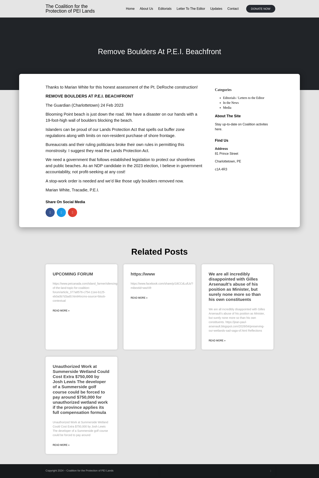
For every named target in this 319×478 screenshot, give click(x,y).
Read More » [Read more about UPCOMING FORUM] (61, 310)
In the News (231, 102)
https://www (143, 274)
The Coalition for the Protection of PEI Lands (70, 9)
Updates (216, 8)
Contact (233, 8)
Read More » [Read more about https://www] (139, 297)
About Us (146, 8)
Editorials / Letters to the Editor (243, 98)
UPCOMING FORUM (73, 274)
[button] (50, 212)
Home (130, 8)
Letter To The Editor (191, 8)
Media (227, 107)
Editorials (165, 8)
